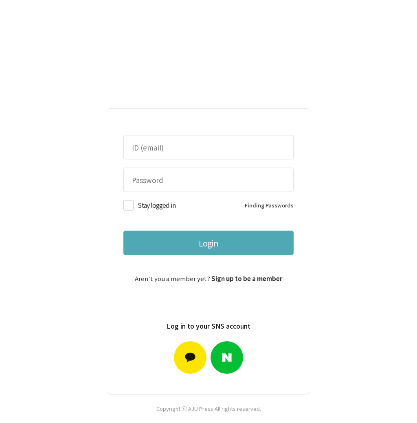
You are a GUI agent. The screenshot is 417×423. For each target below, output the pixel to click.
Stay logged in (157, 205)
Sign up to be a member (246, 278)
